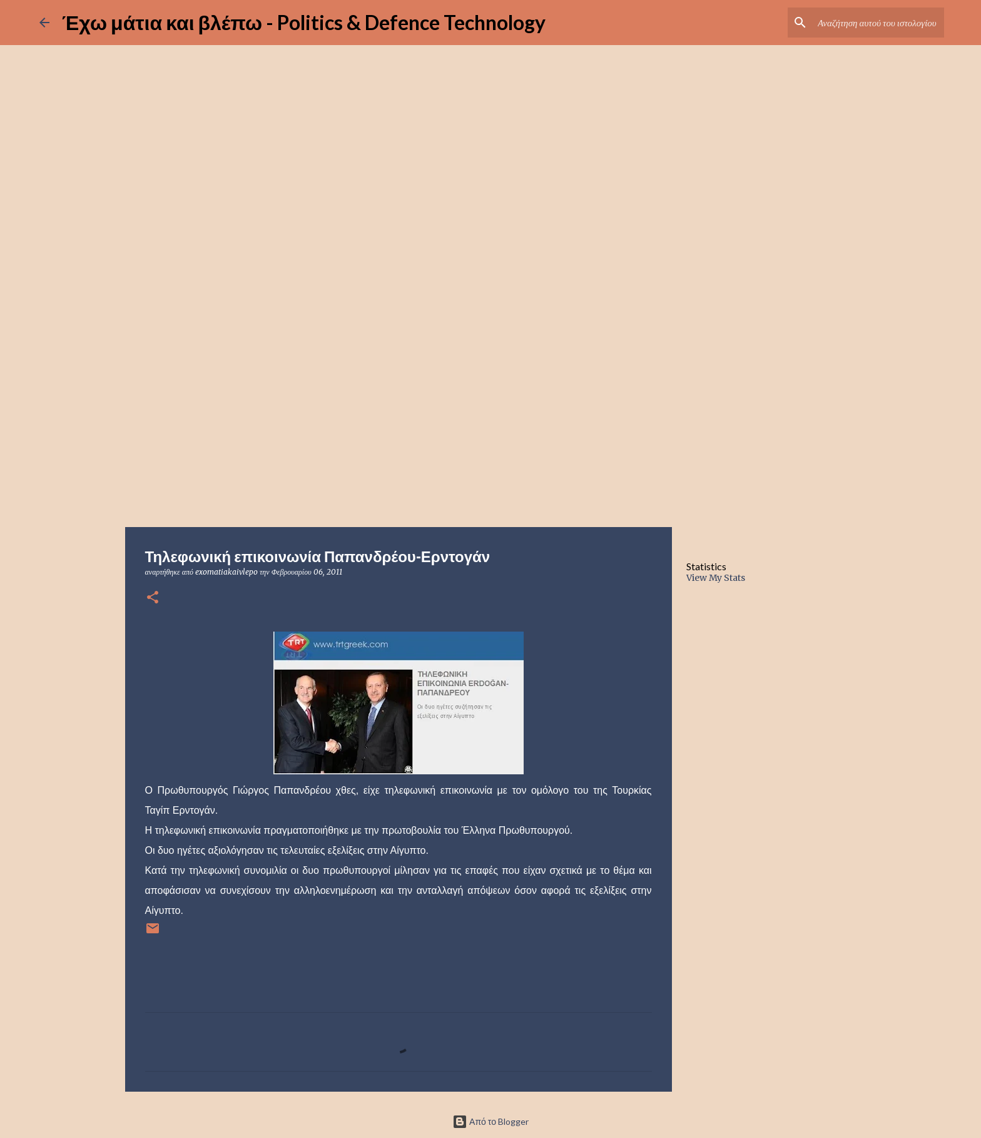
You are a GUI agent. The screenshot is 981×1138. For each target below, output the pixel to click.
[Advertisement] (490, 428)
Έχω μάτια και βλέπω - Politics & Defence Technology (304, 22)
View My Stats (715, 577)
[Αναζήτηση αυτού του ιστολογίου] (878, 23)
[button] (152, 598)
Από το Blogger (490, 1121)
